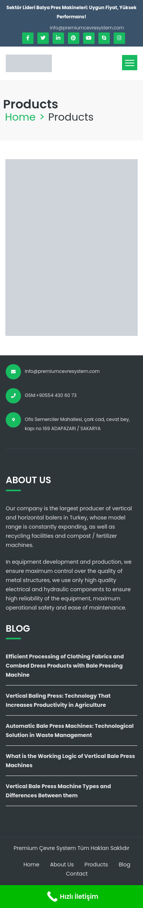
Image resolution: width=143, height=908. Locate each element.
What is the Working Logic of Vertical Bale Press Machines (70, 760)
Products (96, 864)
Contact (77, 873)
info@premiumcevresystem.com (87, 27)
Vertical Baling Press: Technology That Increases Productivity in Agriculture (58, 700)
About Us (62, 864)
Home (20, 117)
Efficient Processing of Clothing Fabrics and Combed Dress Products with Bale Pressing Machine (65, 666)
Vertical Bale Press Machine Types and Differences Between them (58, 790)
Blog (124, 864)
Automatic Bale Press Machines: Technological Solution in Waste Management (70, 730)
